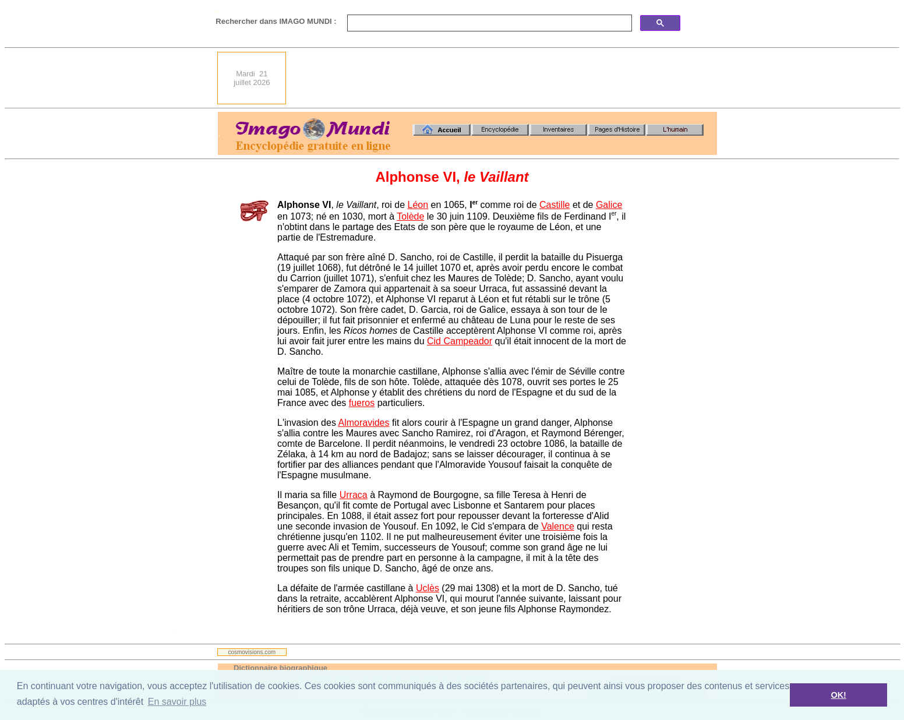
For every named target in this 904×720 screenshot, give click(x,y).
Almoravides (363, 423)
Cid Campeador (459, 341)
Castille (554, 205)
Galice (609, 205)
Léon (417, 205)
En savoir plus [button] (177, 702)
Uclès (427, 588)
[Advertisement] (505, 78)
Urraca (354, 495)
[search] (488, 23)
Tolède (410, 216)
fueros (362, 403)
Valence (557, 526)
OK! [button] (838, 695)
